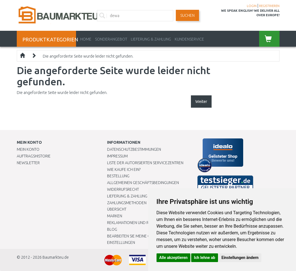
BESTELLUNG (118, 176)
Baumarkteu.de (55, 257)
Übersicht (116, 209)
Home (85, 39)
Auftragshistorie (34, 156)
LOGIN (252, 6)
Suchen (187, 15)
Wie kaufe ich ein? (124, 169)
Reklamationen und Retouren (136, 222)
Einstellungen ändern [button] (240, 257)
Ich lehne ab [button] (204, 257)
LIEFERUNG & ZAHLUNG (151, 39)
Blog (112, 229)
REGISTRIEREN (269, 6)
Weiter (201, 101)
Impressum (117, 156)
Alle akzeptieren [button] (173, 257)
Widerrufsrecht (123, 189)
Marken (114, 216)
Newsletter (28, 163)
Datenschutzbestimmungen (134, 149)
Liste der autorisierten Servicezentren (145, 163)
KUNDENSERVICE (189, 39)
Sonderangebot (111, 39)
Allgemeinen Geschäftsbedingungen (143, 182)
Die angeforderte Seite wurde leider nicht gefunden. (88, 56)
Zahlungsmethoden (126, 203)
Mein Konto (28, 149)
